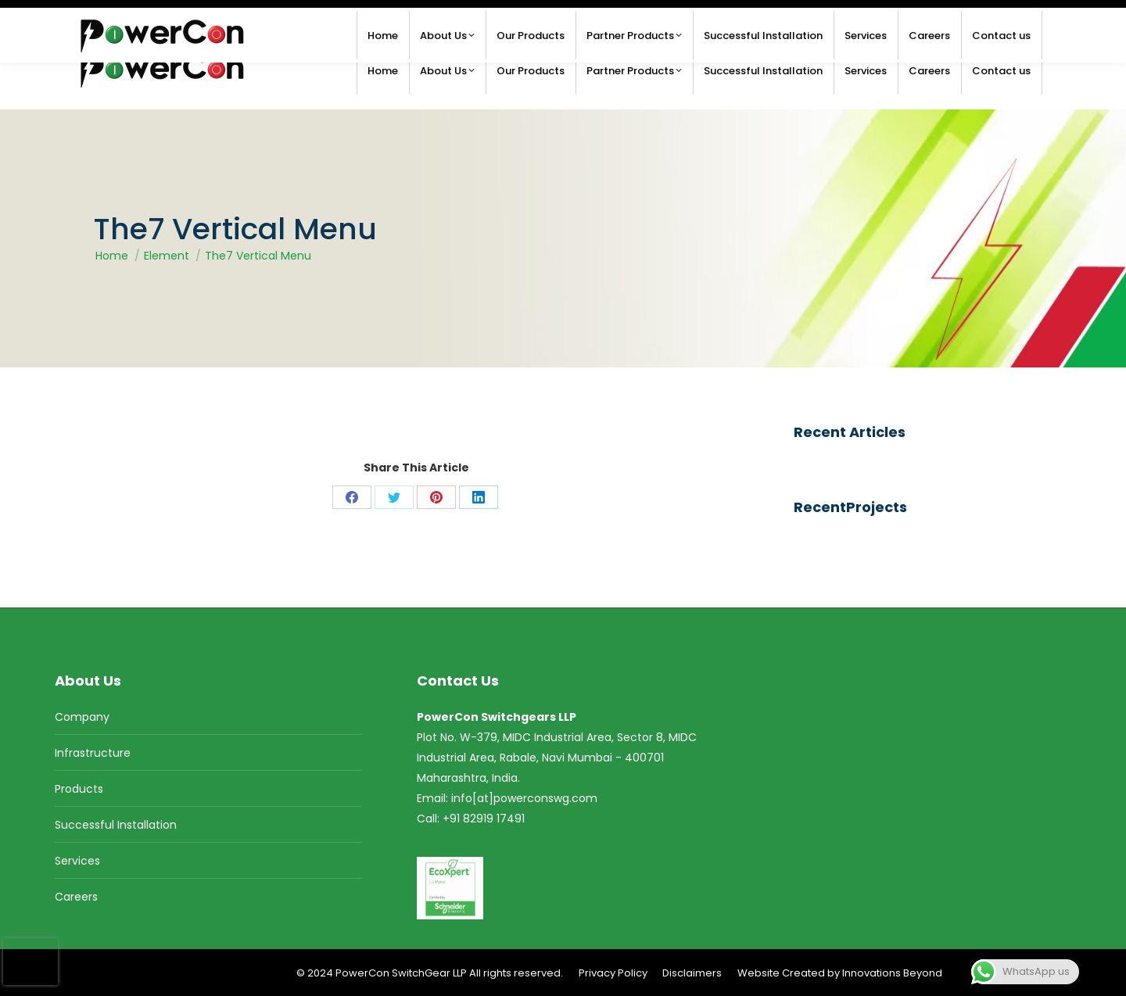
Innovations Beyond (892, 973)
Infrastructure (93, 753)
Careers (76, 897)
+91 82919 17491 (998, 16)
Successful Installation (116, 825)
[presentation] (30, 961)
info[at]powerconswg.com (524, 798)
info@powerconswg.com (152, 16)
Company (82, 717)
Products (79, 789)
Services (77, 861)
